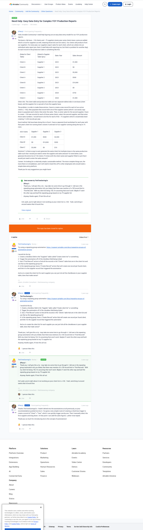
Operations (44, 462)
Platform (12, 448)
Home (11, 11)
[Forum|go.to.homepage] (19, 4)
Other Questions (47, 11)
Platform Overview (16, 453)
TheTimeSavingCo (24, 244)
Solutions (44, 448)
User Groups (48, 4)
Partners (106, 453)
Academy (79, 4)
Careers (12, 489)
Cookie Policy (31, 523)
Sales (42, 471)
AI (10, 471)
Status (11, 498)
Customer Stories (78, 471)
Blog (11, 494)
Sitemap (52, 527)
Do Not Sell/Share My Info (83, 527)
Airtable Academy (79, 453)
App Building (14, 467)
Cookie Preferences (102, 527)
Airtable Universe (109, 476)
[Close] (40, 513)
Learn (74, 448)
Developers (107, 462)
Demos (74, 467)
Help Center (89, 4)
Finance (43, 476)
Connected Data (15, 476)
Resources (107, 448)
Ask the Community (32, 11)
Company (13, 480)
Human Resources (47, 467)
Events (70, 4)
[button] (115, 4)
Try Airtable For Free (17, 507)
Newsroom (13, 503)
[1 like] (26, 348)
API (44, 527)
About (11, 485)
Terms (69, 527)
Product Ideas (60, 4)
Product (43, 453)
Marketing (44, 457)
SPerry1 (21, 31)
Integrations (14, 457)
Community (19, 11)
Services (106, 457)
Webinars (75, 476)
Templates (107, 471)
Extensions (13, 462)
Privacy (60, 527)
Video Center (77, 462)
